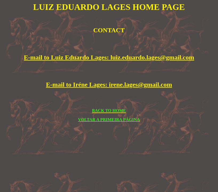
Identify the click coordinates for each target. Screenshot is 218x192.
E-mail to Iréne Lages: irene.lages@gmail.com (109, 84)
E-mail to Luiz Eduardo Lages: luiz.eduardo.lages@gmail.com (109, 57)
